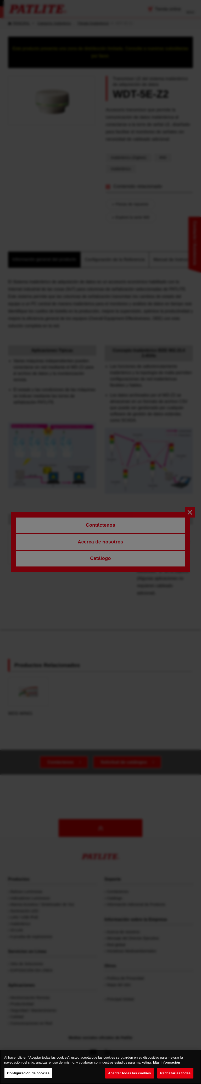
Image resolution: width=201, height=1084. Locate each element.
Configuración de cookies (28, 1078)
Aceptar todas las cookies (129, 1078)
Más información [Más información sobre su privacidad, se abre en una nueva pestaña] (166, 1067)
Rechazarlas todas (175, 1078)
